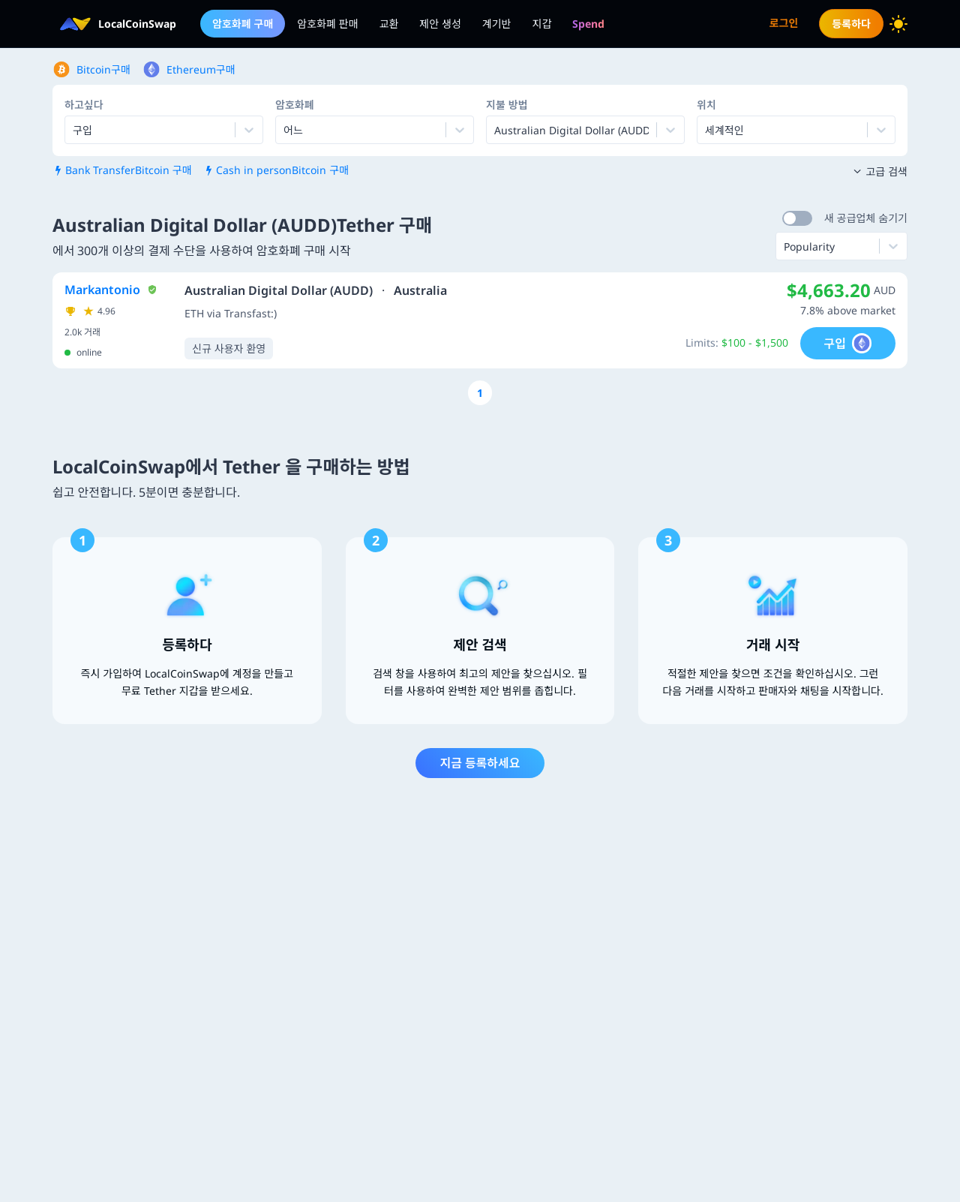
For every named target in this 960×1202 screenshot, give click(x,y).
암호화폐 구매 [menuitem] (242, 24)
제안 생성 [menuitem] (440, 24)
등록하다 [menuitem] (851, 24)
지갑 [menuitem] (542, 24)
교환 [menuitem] (389, 24)
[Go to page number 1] (480, 392)
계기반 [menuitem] (497, 24)
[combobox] (285, 130)
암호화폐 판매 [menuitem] (327, 24)
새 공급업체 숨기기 (866, 218)
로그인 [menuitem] (784, 23)
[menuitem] (588, 24)
